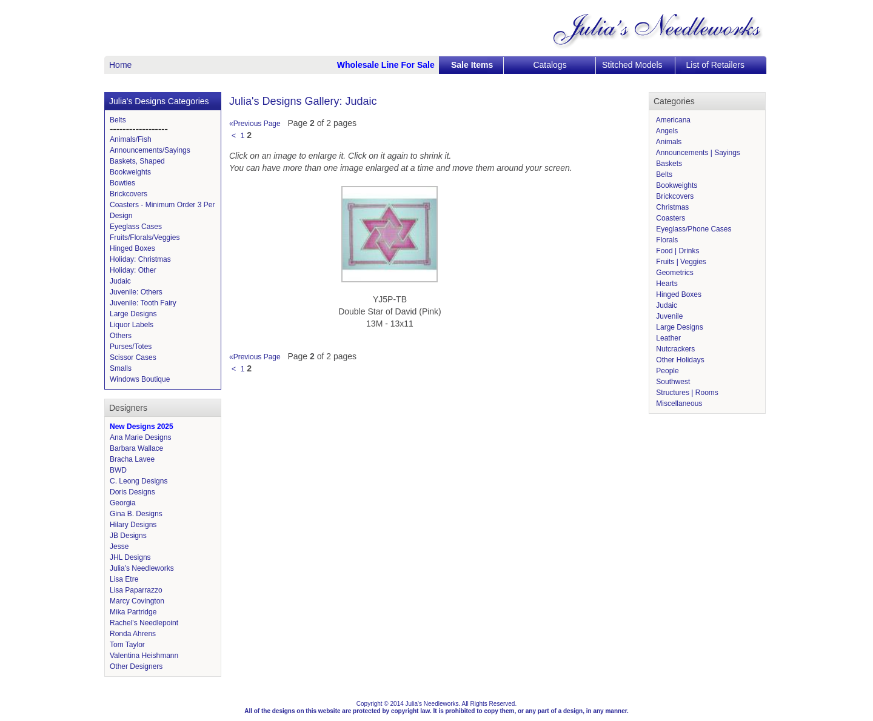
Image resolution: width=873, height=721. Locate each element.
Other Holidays (679, 360)
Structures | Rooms (686, 392)
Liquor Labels (131, 325)
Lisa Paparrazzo (136, 590)
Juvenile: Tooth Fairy (143, 303)
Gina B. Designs (136, 514)
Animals (667, 142)
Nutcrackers (674, 349)
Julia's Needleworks (142, 568)
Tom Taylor (127, 644)
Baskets (668, 163)
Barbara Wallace (136, 448)
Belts (118, 120)
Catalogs (549, 65)
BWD (118, 470)
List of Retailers (715, 65)
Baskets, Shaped (137, 161)
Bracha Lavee (132, 459)
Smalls (121, 368)
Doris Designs (132, 492)
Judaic (120, 281)
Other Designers (136, 666)
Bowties (122, 183)
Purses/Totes (131, 346)
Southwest (672, 381)
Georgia (123, 503)
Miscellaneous (678, 403)
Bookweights (130, 172)
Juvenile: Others (136, 292)
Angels (666, 131)
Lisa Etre (124, 579)
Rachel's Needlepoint (144, 623)
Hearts (666, 283)
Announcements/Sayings (150, 150)
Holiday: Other (133, 270)
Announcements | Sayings (697, 152)
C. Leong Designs (138, 481)
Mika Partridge (133, 612)
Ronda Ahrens (133, 634)
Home (120, 65)
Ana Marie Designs (140, 437)
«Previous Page (255, 123)
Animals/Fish (131, 139)
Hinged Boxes (132, 248)
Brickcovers (128, 194)
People (666, 371)
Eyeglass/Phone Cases (692, 229)
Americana (672, 120)
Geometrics (674, 272)
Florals (666, 240)
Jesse (119, 546)
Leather (667, 338)
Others (121, 335)
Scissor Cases (133, 357)
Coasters (669, 218)
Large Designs (133, 314)
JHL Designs (130, 557)
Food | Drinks (676, 251)
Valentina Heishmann (144, 655)
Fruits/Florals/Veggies (144, 237)
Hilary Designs (133, 524)
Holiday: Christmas (140, 259)
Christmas (671, 207)
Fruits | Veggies (680, 262)
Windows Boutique (140, 379)
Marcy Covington (137, 601)
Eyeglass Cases (136, 226)
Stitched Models (632, 65)
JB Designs (128, 535)
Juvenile (668, 316)
